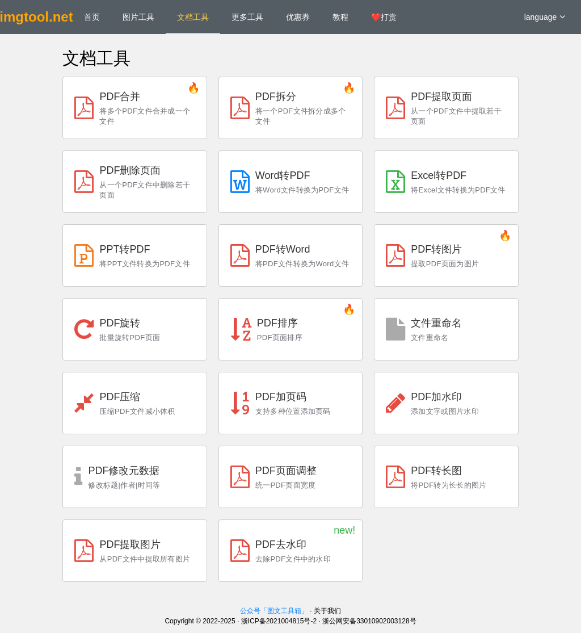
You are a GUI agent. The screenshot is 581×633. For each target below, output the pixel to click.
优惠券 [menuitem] (298, 17)
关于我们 (327, 611)
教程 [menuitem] (340, 17)
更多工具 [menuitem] (247, 17)
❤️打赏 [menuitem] (384, 17)
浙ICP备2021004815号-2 (279, 621)
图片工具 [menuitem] (138, 17)
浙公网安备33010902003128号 (369, 621)
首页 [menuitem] (92, 17)
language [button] (545, 17)
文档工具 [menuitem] (193, 17)
